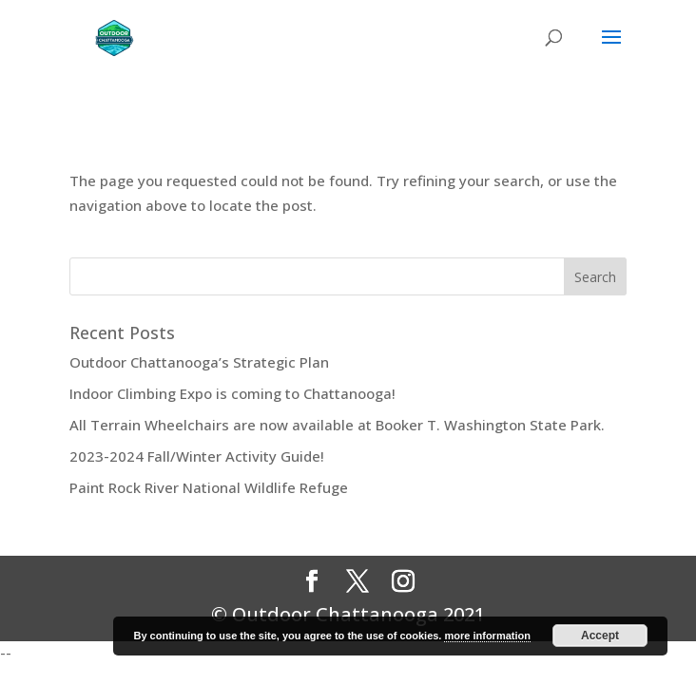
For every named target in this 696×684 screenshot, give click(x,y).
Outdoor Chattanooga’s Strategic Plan (199, 361)
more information (487, 635)
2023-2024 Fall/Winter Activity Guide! (196, 456)
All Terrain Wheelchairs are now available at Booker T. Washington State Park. (337, 424)
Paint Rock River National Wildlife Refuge (208, 487)
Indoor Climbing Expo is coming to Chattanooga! (232, 393)
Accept (600, 635)
